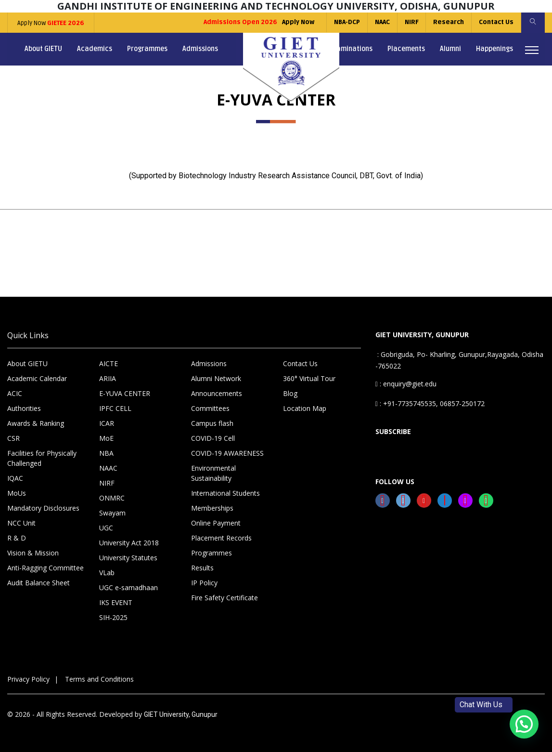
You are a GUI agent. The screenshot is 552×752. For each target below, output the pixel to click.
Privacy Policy (28, 679)
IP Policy (204, 582)
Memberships (212, 508)
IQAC (15, 478)
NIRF (411, 22)
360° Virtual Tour (309, 378)
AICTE (108, 363)
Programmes (147, 49)
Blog (290, 393)
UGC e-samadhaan (128, 587)
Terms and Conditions (99, 679)
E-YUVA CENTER (124, 393)
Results (202, 567)
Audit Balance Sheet (38, 582)
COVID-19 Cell (213, 438)
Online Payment (216, 523)
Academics (94, 49)
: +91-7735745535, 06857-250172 (430, 403)
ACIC (14, 393)
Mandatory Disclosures (43, 508)
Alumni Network (216, 378)
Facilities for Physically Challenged (42, 458)
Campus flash (212, 423)
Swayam (112, 512)
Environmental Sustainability (213, 473)
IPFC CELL (115, 408)
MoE (106, 438)
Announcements (216, 393)
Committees (210, 408)
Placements (406, 49)
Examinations (351, 49)
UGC (106, 527)
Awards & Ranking (35, 423)
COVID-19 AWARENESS (227, 453)
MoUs (16, 493)
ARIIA (107, 378)
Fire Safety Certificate (224, 597)
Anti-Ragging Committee (45, 567)
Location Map (304, 408)
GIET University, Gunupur (181, 714)
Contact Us (495, 22)
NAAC (381, 22)
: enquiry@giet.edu (405, 383)
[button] (524, 724)
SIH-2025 (113, 617)
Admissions (200, 49)
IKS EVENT (115, 602)
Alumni (450, 49)
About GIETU (43, 49)
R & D (16, 537)
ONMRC (112, 497)
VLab (107, 572)
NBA (106, 453)
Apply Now (50, 23)
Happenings (494, 49)
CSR (13, 438)
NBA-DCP (346, 22)
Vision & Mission (33, 552)
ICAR (106, 423)
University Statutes (128, 557)
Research (448, 22)
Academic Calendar (37, 378)
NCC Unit (21, 523)
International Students (225, 493)
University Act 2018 (129, 542)
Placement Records (221, 537)
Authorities (24, 408)
